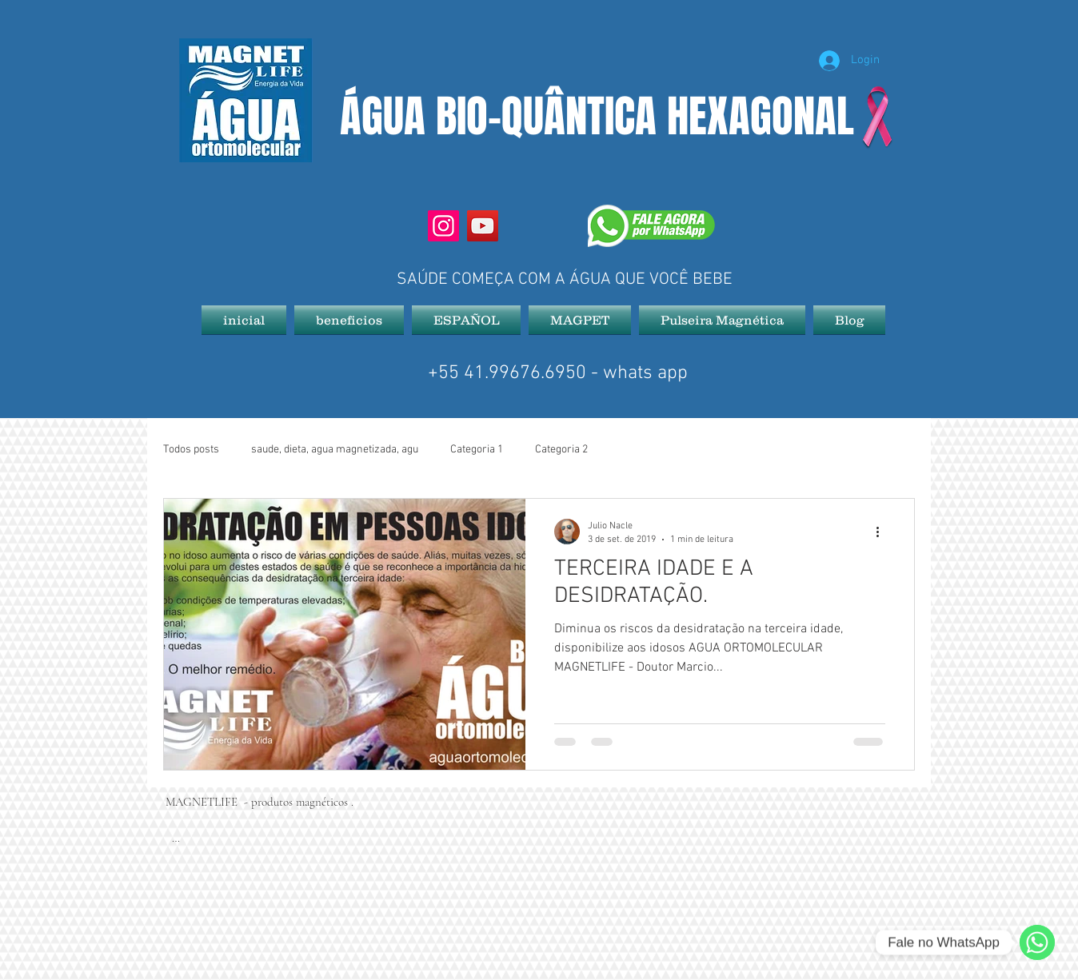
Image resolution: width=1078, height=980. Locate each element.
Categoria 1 (476, 449)
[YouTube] (482, 225)
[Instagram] (443, 225)
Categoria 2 (561, 449)
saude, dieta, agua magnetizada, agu (334, 449)
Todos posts (191, 449)
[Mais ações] (882, 531)
